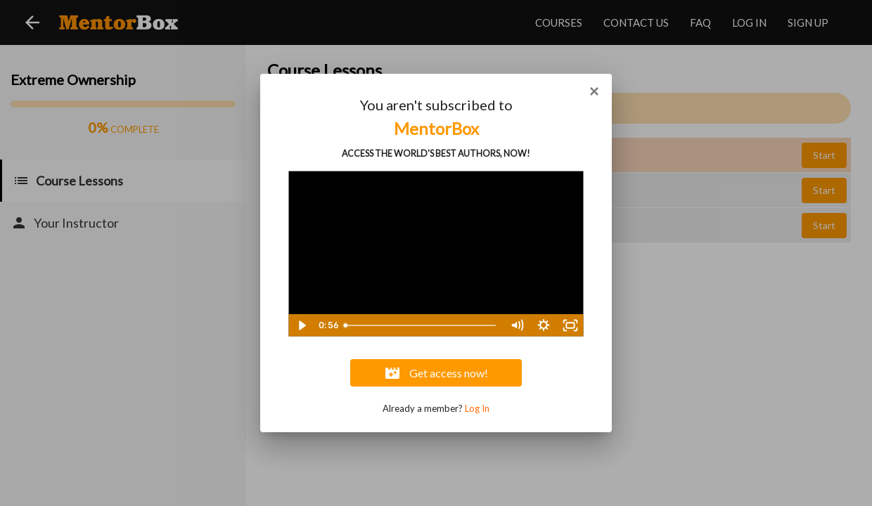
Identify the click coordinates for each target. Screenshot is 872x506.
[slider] (421, 325)
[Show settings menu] (543, 325)
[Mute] (517, 325)
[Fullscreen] (570, 325)
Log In (477, 408)
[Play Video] (301, 325)
